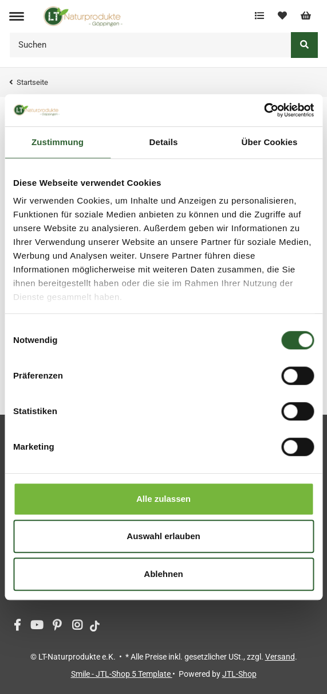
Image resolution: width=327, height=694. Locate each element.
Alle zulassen (163, 499)
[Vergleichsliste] (259, 16)
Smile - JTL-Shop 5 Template (121, 674)
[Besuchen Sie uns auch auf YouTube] (37, 626)
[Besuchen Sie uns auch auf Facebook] (17, 626)
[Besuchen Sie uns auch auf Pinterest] (57, 626)
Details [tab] (163, 142)
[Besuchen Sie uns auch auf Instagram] (77, 626)
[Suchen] (150, 45)
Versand (280, 656)
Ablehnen (163, 574)
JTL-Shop (239, 674)
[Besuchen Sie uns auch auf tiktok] (94, 626)
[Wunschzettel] (282, 16)
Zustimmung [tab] (57, 142)
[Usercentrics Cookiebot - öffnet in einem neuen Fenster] (264, 110)
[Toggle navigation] (16, 16)
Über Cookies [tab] (270, 142)
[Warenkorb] (306, 16)
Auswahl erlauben (163, 536)
